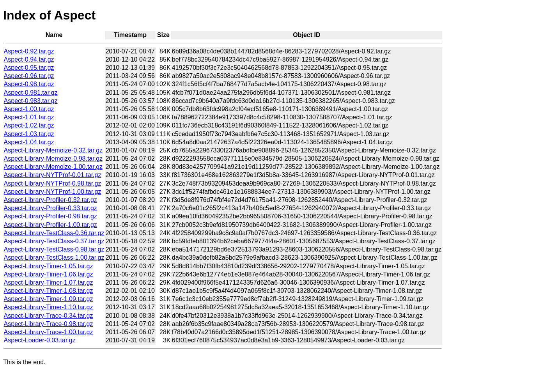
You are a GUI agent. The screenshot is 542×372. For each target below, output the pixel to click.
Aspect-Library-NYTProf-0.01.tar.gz (52, 175)
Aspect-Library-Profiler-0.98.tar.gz (50, 216)
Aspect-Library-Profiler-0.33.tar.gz (50, 208)
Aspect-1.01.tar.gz (29, 117)
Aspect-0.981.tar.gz (31, 92)
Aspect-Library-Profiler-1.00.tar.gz (50, 224)
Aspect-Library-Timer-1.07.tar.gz (48, 282)
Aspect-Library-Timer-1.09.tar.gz (48, 299)
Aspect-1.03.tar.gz (29, 134)
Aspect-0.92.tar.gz (29, 51)
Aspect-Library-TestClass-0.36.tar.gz (54, 233)
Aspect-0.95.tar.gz (29, 67)
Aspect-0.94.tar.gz (29, 59)
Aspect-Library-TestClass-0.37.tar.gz (54, 241)
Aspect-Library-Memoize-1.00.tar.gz (53, 166)
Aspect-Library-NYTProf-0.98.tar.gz (52, 183)
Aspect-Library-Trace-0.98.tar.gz (48, 324)
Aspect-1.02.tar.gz (29, 125)
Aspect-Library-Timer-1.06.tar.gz (48, 274)
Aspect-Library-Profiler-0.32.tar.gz (50, 200)
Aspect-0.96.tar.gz (29, 76)
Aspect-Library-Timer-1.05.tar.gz (48, 266)
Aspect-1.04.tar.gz (29, 142)
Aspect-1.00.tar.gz (29, 109)
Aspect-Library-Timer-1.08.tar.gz (48, 290)
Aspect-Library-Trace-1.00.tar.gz (48, 332)
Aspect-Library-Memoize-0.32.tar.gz (53, 150)
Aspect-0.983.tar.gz (31, 100)
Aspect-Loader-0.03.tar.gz (40, 340)
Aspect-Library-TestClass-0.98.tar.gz (54, 249)
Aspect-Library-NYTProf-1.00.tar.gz (52, 191)
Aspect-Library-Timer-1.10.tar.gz (48, 307)
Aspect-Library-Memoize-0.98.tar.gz (53, 158)
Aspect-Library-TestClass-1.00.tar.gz (54, 257)
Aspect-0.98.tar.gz (29, 84)
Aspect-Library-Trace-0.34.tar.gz (48, 315)
